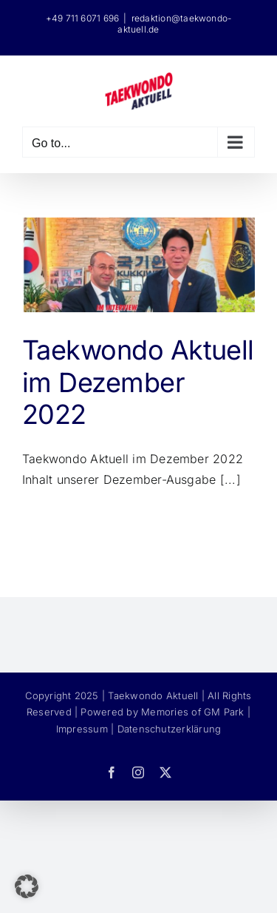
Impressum (82, 729)
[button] (26, 886)
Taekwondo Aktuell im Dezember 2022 (138, 382)
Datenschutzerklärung (169, 729)
